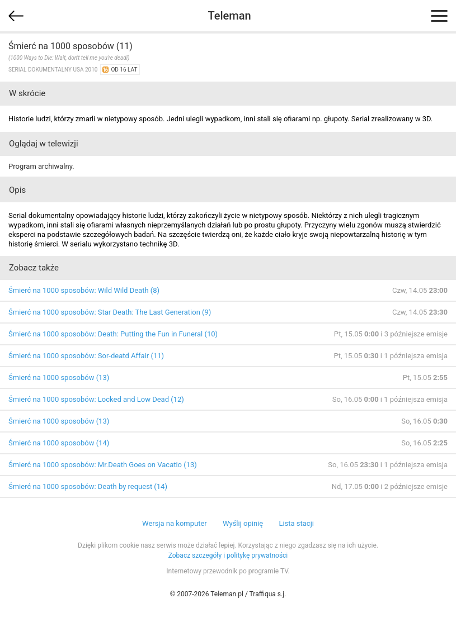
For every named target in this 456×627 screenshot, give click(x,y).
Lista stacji (296, 523)
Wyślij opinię (243, 523)
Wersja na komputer (174, 523)
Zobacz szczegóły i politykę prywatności (228, 555)
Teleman (229, 15)
